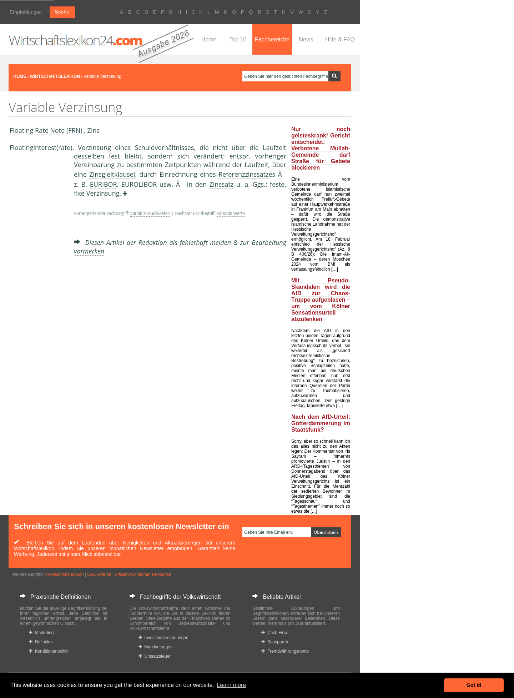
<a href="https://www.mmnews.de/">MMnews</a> (38, 271)
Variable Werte (231, 213)
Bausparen (274, 641)
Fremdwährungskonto (285, 651)
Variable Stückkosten (150, 213)
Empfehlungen (26, 12)
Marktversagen (155, 646)
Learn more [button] (231, 685)
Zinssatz (222, 184)
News (306, 39)
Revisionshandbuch (65, 574)
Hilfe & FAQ (340, 39)
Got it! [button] (474, 685)
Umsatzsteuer (154, 656)
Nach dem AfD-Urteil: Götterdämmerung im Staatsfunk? (320, 423)
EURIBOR (103, 184)
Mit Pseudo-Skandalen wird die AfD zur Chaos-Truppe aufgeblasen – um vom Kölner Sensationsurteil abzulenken (320, 299)
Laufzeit (274, 147)
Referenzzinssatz (243, 174)
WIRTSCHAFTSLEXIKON (55, 76)
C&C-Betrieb (99, 574)
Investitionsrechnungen (163, 637)
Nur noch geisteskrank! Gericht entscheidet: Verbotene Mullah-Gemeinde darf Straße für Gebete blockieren (320, 148)
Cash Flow (274, 632)
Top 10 (237, 39)
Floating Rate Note (37, 130)
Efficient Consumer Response (143, 574)
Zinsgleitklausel (112, 174)
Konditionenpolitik (49, 651)
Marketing (41, 632)
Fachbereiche (272, 39)
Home (209, 39)
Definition (41, 641)
